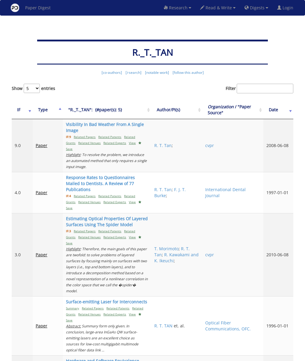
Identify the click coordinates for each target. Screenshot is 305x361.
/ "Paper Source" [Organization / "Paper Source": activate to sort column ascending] (250, 110)
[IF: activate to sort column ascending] (20, 110)
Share (183, 355)
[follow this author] (188, 72)
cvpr (236, 136)
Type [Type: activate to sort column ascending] (38, 110)
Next (284, 331)
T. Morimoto (206, 203)
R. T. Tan (202, 136)
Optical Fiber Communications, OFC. (249, 263)
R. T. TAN (203, 263)
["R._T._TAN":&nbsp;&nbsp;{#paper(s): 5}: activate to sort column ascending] (121, 110)
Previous (249, 331)
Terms (155, 355)
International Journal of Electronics (245, 304)
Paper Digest (31, 8)
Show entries (33, 88)
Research (177, 8)
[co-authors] (112, 72)
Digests (256, 8)
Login (286, 8)
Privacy (169, 355)
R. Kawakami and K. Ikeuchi (208, 215)
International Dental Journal (246, 168)
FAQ (127, 355)
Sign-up (140, 355)
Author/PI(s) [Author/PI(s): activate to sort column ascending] (208, 110)
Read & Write (217, 8)
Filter (259, 88)
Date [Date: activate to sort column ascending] (280, 110)
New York (201, 355)
